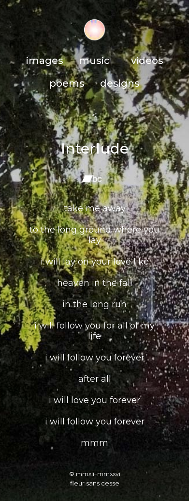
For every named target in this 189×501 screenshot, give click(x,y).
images (44, 60)
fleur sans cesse (94, 483)
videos (147, 60)
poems (67, 83)
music (94, 60)
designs (120, 83)
